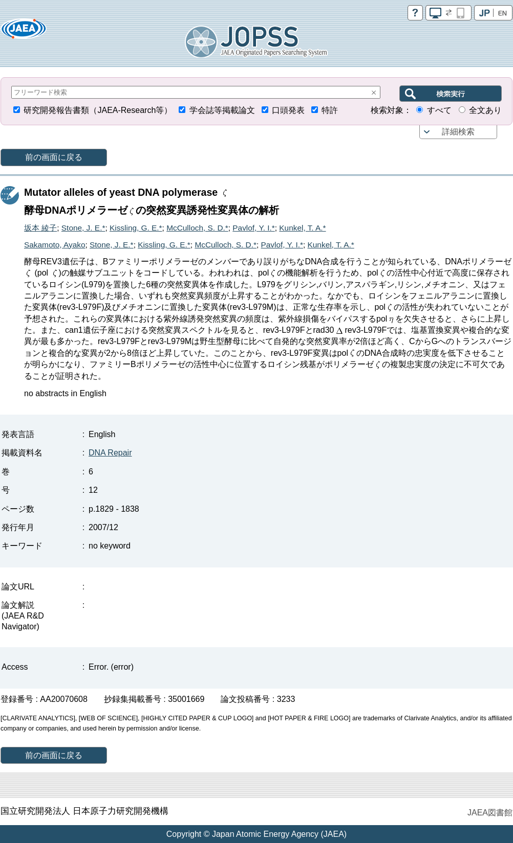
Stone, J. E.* (83, 227)
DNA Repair (110, 452)
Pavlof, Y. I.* (253, 227)
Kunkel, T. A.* (302, 227)
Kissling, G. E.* (136, 227)
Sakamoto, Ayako (55, 244)
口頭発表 (288, 110)
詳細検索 (458, 131)
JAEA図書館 (489, 812)
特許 (330, 110)
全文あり (485, 110)
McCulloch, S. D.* (197, 227)
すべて (439, 110)
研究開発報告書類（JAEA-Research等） (98, 110)
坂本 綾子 (40, 227)
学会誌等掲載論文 (222, 110)
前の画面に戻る (53, 157)
